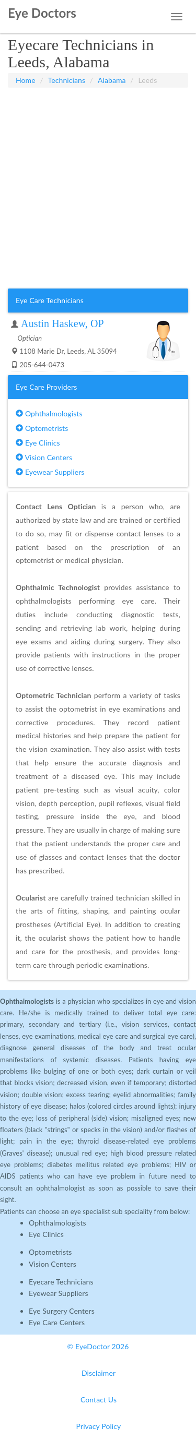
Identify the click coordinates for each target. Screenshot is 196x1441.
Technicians (67, 80)
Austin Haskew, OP (62, 323)
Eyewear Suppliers (50, 471)
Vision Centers (44, 457)
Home (26, 80)
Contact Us (98, 1399)
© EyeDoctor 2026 (98, 1346)
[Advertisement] (98, 188)
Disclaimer (99, 1372)
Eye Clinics (38, 442)
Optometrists (42, 428)
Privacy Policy (98, 1426)
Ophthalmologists (49, 413)
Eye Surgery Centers (62, 1310)
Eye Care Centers (57, 1322)
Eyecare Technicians (61, 1281)
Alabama (112, 80)
